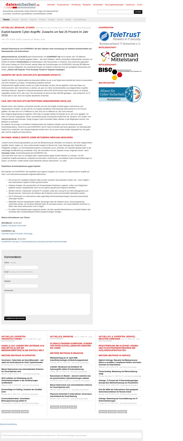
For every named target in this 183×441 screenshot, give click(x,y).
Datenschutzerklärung (8, 424)
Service (60, 20)
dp (49, 28)
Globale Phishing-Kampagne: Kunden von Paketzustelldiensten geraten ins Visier (71, 345)
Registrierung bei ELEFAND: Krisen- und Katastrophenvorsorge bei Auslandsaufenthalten (119, 348)
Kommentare (82, 435)
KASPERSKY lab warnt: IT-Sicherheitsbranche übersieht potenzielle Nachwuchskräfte (34, 242)
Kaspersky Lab (28, 39)
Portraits (42, 20)
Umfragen (122, 412)
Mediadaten (98, 5)
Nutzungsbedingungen (114, 5)
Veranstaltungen (80, 20)
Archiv (139, 5)
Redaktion (87, 5)
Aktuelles (15, 20)
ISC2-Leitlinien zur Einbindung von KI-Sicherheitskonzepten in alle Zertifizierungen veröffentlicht (19, 380)
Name (10, 263)
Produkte (51, 20)
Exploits (19, 39)
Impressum (130, 5)
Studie (43, 39)
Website (7, 281)
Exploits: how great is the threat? (13, 226)
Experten (33, 20)
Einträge (71, 435)
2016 (7, 39)
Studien (68, 20)
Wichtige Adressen (109, 339)
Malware (37, 39)
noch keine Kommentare (82, 28)
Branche (24, 20)
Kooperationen (63, 5)
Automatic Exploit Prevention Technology (16, 234)
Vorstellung (75, 5)
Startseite (51, 5)
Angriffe (12, 39)
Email (18, 272)
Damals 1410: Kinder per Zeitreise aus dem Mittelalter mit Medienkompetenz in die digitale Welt (22, 348)
